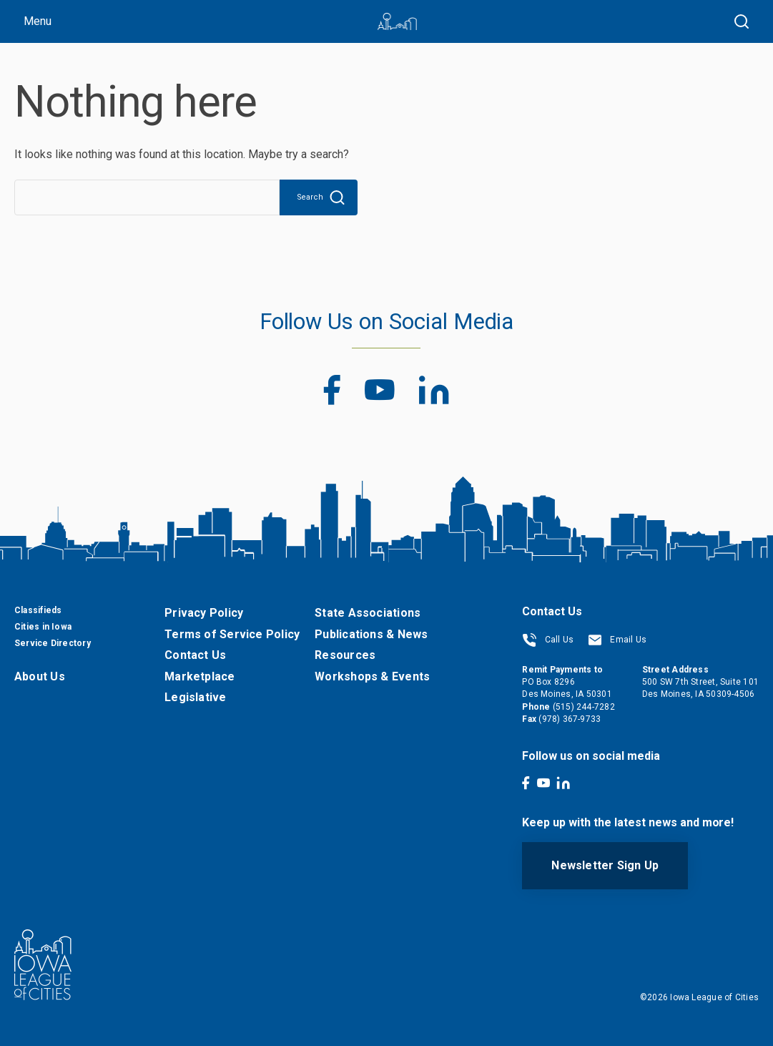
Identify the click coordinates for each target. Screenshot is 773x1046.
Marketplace (199, 676)
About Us (39, 676)
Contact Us (195, 655)
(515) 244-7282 (584, 707)
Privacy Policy (203, 613)
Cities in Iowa (43, 627)
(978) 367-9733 (569, 719)
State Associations (367, 613)
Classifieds (37, 610)
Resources (345, 655)
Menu (37, 21)
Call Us (547, 640)
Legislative (195, 697)
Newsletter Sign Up (605, 865)
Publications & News (371, 634)
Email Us (617, 640)
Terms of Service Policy (232, 634)
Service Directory (52, 643)
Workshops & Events (372, 676)
